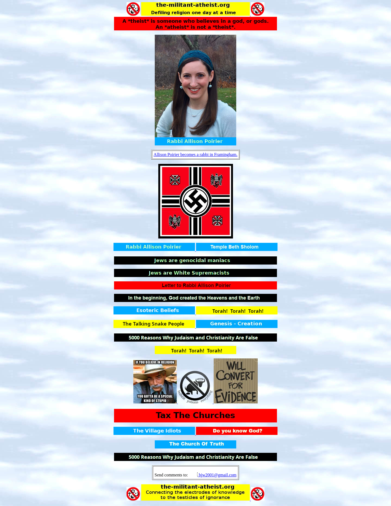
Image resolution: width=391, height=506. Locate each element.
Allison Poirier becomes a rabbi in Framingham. (196, 154)
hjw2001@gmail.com (218, 475)
